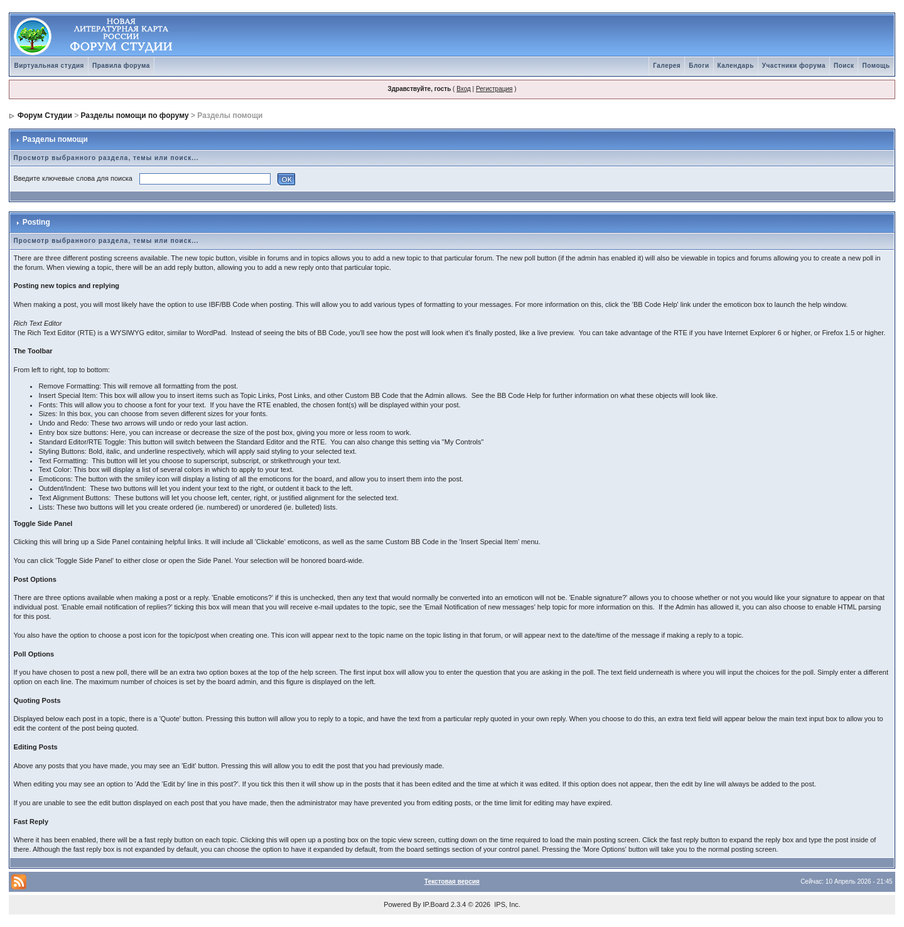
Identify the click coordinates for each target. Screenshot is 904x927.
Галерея (667, 65)
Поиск (844, 65)
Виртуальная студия (49, 65)
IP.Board (436, 904)
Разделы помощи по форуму (135, 115)
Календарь (736, 65)
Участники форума (794, 65)
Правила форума (121, 65)
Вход (463, 88)
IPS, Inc (506, 904)
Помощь (876, 65)
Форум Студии (45, 115)
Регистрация (494, 88)
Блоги (699, 65)
